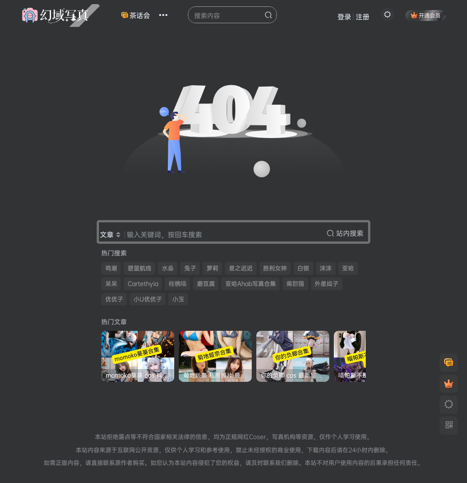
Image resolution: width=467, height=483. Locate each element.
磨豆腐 (206, 284)
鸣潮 (111, 268)
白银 (303, 268)
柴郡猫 (295, 284)
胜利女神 (275, 268)
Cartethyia (143, 284)
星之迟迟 (241, 268)
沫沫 (326, 268)
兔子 (190, 268)
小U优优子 (148, 299)
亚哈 (348, 268)
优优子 (114, 299)
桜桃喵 (178, 284)
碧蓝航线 (139, 268)
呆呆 (111, 284)
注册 (362, 16)
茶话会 (135, 15)
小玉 (178, 299)
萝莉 (212, 268)
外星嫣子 (326, 284)
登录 (344, 16)
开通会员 (426, 15)
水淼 (168, 268)
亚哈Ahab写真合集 (250, 284)
